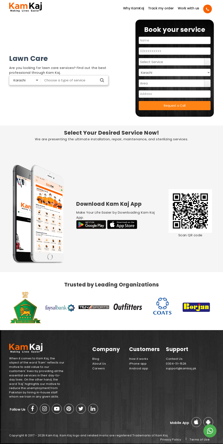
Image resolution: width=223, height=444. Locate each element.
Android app (138, 368)
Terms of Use (199, 439)
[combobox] (171, 61)
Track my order (161, 8)
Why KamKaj (133, 8)
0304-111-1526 (176, 364)
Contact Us (174, 359)
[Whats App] (209, 430)
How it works (138, 359)
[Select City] (24, 80)
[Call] (207, 9)
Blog (95, 359)
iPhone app (138, 364)
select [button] (207, 61)
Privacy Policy (170, 439)
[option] (26, 307)
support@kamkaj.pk (181, 368)
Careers (98, 368)
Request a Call (175, 105)
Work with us (188, 8)
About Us (99, 364)
